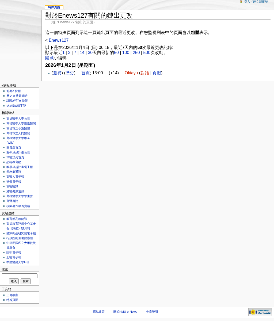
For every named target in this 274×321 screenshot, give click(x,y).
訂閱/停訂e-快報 (17, 100)
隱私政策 (99, 311)
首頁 (85, 73)
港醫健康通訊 (15, 191)
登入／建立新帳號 (256, 1)
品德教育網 (13, 162)
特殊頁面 (54, 7)
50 (116, 52)
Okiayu (131, 73)
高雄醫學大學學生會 (19, 196)
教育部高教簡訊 (16, 218)
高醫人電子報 (15, 176)
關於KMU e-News (125, 311)
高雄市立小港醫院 (18, 128)
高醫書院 (12, 200)
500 (146, 52)
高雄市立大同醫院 (18, 133)
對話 (144, 73)
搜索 (5, 269)
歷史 (70, 73)
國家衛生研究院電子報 (21, 233)
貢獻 (157, 73)
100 (125, 52)
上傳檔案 (12, 295)
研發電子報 (13, 181)
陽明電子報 (13, 252)
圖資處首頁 (13, 147)
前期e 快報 (13, 91)
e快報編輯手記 (16, 105)
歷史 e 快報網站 (18, 95)
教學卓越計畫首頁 (18, 152)
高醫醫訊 (12, 186)
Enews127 (58, 40)
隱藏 (49, 57)
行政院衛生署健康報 (19, 238)
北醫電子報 (13, 257)
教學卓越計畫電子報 (19, 167)
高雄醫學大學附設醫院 (21, 123)
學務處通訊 (13, 171)
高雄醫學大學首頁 (18, 118)
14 (82, 52)
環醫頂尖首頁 (15, 157)
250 (136, 52)
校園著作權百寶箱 (18, 206)
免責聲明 (152, 311)
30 (90, 52)
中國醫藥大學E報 (17, 262)
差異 (57, 73)
